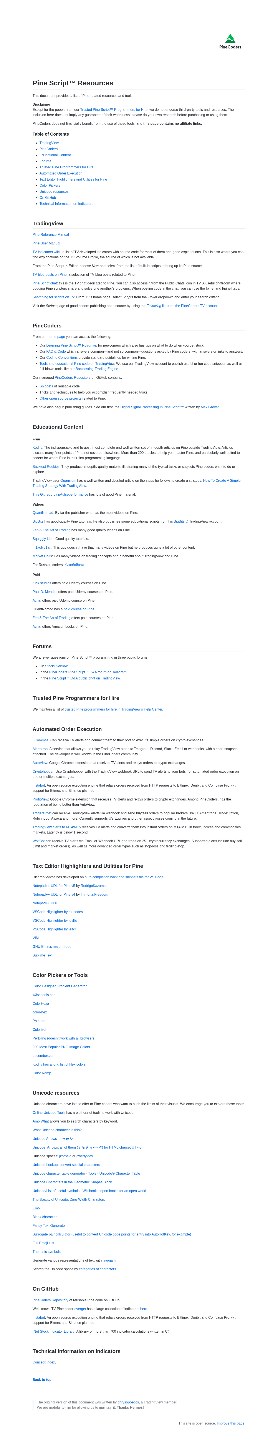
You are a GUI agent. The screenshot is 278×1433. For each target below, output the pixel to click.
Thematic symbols (47, 1252)
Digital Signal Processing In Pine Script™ (152, 407)
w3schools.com (44, 995)
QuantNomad (43, 513)
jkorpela (65, 1156)
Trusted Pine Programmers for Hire (66, 167)
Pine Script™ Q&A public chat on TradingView (84, 678)
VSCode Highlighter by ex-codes (58, 912)
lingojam (109, 1260)
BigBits (38, 521)
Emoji (37, 1208)
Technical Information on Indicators (66, 204)
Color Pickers (50, 185)
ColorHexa (41, 1003)
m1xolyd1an (42, 547)
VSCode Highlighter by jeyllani (56, 920)
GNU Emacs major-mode (52, 946)
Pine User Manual (46, 243)
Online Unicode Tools (49, 1112)
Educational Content (55, 155)
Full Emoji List (43, 1243)
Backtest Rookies (46, 466)
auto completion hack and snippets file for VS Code (124, 877)
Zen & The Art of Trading (51, 530)
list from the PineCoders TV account (182, 306)
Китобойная (74, 565)
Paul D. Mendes (45, 592)
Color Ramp (42, 1073)
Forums (45, 161)
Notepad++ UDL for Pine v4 (54, 894)
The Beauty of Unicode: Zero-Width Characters (69, 1199)
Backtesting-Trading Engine (97, 369)
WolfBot (39, 841)
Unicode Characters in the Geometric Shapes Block (72, 1182)
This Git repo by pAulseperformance (60, 494)
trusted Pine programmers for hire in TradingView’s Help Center (113, 709)
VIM (36, 938)
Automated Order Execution (61, 173)
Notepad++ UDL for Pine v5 (54, 886)
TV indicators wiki (46, 252)
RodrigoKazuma (93, 886)
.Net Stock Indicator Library (53, 1331)
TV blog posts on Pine (50, 274)
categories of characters (97, 1269)
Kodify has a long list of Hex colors (59, 1064)
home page (56, 337)
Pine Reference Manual (51, 234)
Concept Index (44, 1362)
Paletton (39, 1021)
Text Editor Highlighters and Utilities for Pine (73, 179)
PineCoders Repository (73, 377)
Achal (37, 600)
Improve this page (230, 1423)
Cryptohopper (43, 771)
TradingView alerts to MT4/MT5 (57, 827)
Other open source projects (60, 398)
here (143, 1309)
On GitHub (48, 197)
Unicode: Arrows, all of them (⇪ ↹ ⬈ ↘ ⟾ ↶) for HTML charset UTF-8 (87, 1147)
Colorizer (39, 1029)
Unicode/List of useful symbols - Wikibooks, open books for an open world (89, 1191)
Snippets (46, 386)
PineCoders (49, 149)
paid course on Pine (79, 609)
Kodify (37, 447)
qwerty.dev (84, 1156)
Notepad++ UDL (45, 903)
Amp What (41, 1121)
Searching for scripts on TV (53, 297)
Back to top (42, 1380)
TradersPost (42, 813)
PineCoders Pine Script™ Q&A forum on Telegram (87, 672)
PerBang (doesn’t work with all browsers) (64, 1038)
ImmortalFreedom (94, 894)
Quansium (68, 480)
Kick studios (42, 583)
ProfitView (40, 799)
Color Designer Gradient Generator (60, 986)
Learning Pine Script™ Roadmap (71, 345)
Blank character (45, 1217)
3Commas (40, 740)
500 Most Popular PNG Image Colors (61, 1047)
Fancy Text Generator (49, 1225)
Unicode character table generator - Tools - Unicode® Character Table (86, 1173)
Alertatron (40, 749)
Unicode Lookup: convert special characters (66, 1165)
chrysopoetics (128, 1402)
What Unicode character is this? (57, 1130)
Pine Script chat (45, 283)
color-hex (40, 1012)
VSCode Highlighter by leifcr (54, 929)
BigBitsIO (181, 521)
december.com (44, 1056)
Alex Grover (209, 407)
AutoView (40, 763)
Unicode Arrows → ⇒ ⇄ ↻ (53, 1139)
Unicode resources (54, 191)
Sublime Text (42, 955)
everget (80, 1309)
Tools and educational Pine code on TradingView (77, 363)
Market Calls (42, 556)
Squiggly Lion (43, 539)
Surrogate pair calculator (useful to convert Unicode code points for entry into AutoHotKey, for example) (112, 1234)
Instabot (39, 785)
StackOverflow (56, 666)
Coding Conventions (62, 357)
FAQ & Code (56, 351)
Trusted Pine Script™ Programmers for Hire (113, 109)
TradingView (49, 143)
